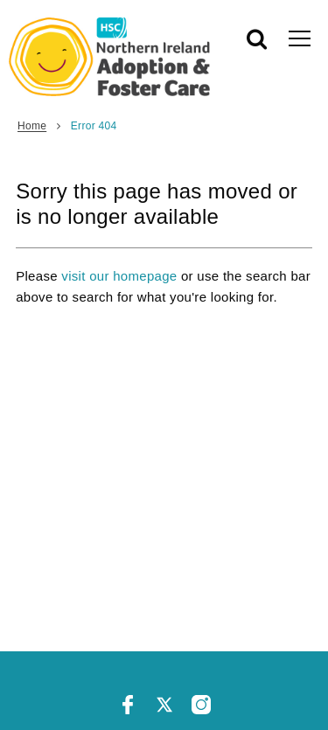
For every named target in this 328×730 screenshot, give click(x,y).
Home (31, 126)
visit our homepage (119, 275)
